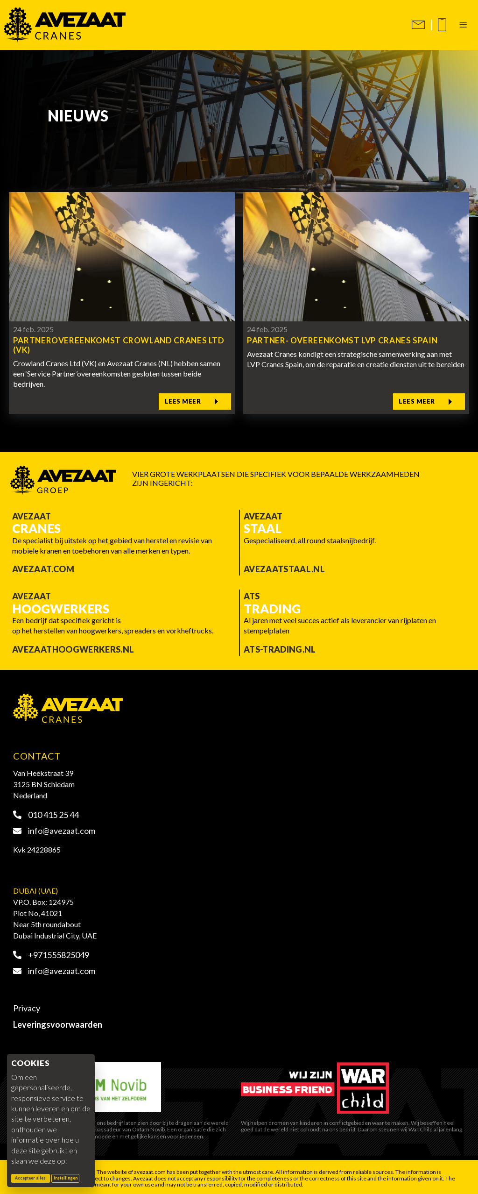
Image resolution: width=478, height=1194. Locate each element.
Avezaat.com (43, 566)
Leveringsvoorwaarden (57, 1021)
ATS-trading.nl (280, 646)
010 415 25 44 (46, 812)
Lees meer (191, 400)
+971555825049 (51, 952)
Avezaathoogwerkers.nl (73, 646)
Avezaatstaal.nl (284, 566)
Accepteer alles (32, 1177)
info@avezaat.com (54, 828)
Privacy (26, 1006)
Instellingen (65, 1178)
